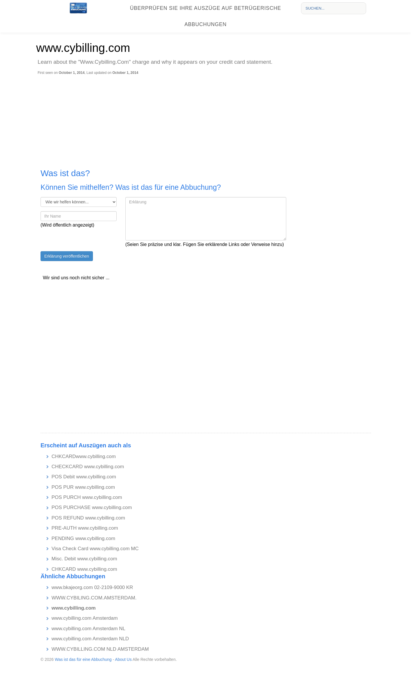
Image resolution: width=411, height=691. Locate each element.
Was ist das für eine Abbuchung (83, 659)
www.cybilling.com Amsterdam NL (88, 628)
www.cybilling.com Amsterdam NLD (90, 638)
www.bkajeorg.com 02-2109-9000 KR (92, 587)
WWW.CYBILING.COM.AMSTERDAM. (94, 598)
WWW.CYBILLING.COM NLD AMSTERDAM (100, 649)
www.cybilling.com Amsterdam (85, 618)
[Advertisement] (207, 118)
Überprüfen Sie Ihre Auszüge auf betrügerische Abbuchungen (205, 16)
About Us (123, 659)
